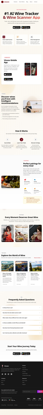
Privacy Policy (3, 405)
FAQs (23, 382)
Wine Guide (24, 380)
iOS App (24, 371)
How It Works (25, 369)
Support (24, 384)
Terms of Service (10, 405)
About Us (3, 380)
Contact (35, 1)
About (31, 1)
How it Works (22, 1)
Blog (27, 1)
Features (15, 1)
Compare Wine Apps (26, 375)
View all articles (38, 257)
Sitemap (15, 405)
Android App (24, 373)
